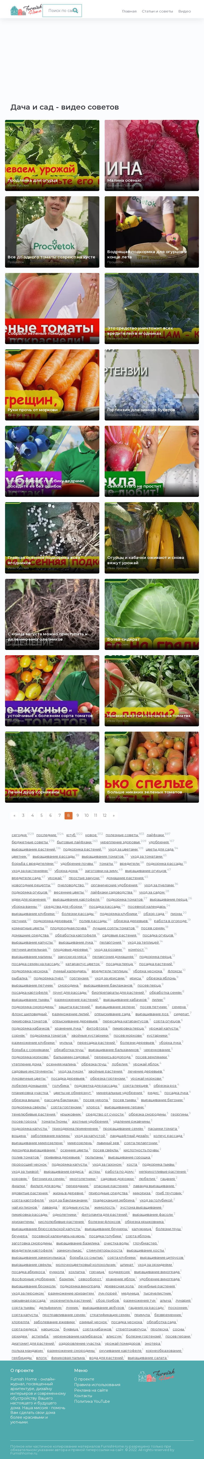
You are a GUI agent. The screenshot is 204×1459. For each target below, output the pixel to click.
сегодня (23, 834)
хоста (133, 1164)
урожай (57, 877)
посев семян (154, 928)
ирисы (137, 978)
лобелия (121, 1064)
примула (143, 1314)
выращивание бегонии (163, 1099)
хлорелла (21, 1321)
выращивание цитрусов (162, 1257)
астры (96, 1171)
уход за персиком (28, 1293)
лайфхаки (158, 834)
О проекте (84, 1379)
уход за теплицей (145, 942)
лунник (73, 1307)
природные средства (109, 1193)
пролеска (160, 1329)
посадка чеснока (127, 1321)
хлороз (94, 1107)
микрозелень (80, 1142)
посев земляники (152, 1056)
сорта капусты (26, 1314)
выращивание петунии (33, 985)
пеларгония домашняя (114, 956)
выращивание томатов (105, 856)
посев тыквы (125, 1099)
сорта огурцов (168, 1021)
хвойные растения (106, 1071)
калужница (142, 1228)
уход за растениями (32, 870)
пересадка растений (97, 1042)
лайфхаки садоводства (114, 892)
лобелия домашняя (31, 1085)
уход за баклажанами (69, 1200)
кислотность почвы (142, 1150)
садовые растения (121, 935)
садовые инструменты (34, 1071)
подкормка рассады (166, 863)
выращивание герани (125, 1107)
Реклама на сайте (91, 1390)
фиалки (20, 1185)
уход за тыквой (26, 1171)
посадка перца (121, 963)
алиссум (114, 1336)
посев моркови (129, 1035)
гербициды (22, 1357)
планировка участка (31, 1092)
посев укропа (96, 1099)
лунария (184, 1300)
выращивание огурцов (148, 870)
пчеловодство (73, 885)
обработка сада (162, 1321)
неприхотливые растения (163, 1171)
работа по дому (120, 1171)
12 (105, 815)
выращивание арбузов (104, 1307)
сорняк (19, 1035)
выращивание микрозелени (38, 1142)
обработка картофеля (77, 935)
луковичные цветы (30, 1078)
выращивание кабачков (126, 999)
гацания (168, 1178)
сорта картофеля (29, 1200)
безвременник (168, 1314)
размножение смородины (71, 1350)
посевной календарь (149, 906)
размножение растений (77, 999)
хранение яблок (121, 1278)
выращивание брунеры (107, 1228)
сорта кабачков (98, 1329)
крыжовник (71, 1114)
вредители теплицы (111, 971)
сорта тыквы (24, 1307)
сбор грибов (108, 1300)
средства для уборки (65, 906)
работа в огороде (172, 920)
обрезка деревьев (132, 920)
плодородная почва (70, 928)
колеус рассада (169, 1135)
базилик (67, 1278)
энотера (153, 1343)
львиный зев (109, 1142)
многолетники (84, 1178)
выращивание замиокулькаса (39, 1257)
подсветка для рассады (97, 1085)
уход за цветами (125, 849)
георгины (180, 1114)
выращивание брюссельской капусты (47, 1228)
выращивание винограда (157, 1271)
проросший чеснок (30, 1164)
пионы (178, 913)
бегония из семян (49, 1178)
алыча (166, 1300)
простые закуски (86, 877)
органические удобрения (116, 885)
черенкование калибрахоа (78, 1336)
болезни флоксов (105, 1221)
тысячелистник (158, 1293)
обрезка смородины (148, 1114)
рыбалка (21, 978)
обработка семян (166, 992)
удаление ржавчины (132, 1121)
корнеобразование (164, 1350)
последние (50, 834)
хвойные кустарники (91, 1035)
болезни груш (169, 1228)
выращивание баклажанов (109, 985)
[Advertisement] (102, 58)
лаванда (51, 1207)
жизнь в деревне (69, 1193)
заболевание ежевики (55, 1321)
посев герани (178, 1336)
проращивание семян (124, 1128)
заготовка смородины (33, 1243)
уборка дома (68, 870)
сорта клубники (122, 1257)
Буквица (71, 1329)
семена (180, 1006)
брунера (20, 1236)
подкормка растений (84, 849)
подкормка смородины (34, 1006)
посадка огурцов (160, 935)
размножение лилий (72, 1013)
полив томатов (26, 1157)
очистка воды (117, 1243)
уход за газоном (108, 1164)
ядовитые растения (31, 1193)
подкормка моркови (31, 1056)
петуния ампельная (31, 949)
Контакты (83, 1395)
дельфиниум (51, 1307)
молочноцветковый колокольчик (86, 1264)
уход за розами (110, 949)
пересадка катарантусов (127, 1021)
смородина (69, 985)
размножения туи (140, 1300)
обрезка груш (95, 1064)
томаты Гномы (55, 1121)
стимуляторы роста (105, 1250)
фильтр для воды (46, 1185)
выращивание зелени (116, 1006)
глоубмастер (146, 1243)
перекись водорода (113, 1056)
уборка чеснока (149, 971)
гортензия (81, 978)
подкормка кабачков (32, 1028)
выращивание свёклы (32, 1264)
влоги (42, 1357)
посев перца (150, 985)
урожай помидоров (123, 1343)
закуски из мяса (74, 956)
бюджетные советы (33, 842)
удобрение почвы (79, 863)
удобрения (161, 842)
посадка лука (177, 1092)
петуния (21, 920)
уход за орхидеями (156, 1264)
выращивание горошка (130, 1157)
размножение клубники (34, 1042)
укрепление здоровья (123, 842)
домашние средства (32, 935)
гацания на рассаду (147, 1307)
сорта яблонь (139, 1236)
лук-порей (108, 1293)
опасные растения (112, 1185)
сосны (179, 1329)
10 (86, 815)
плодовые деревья (72, 949)
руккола (57, 1271)
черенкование (158, 1049)
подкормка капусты (30, 1128)
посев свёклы (107, 1150)
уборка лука (171, 1042)
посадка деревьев (69, 1078)
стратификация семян (111, 1314)
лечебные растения (157, 1286)
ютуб (74, 834)
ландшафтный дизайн (130, 1135)
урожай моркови (147, 1078)
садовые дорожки (118, 1178)
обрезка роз (166, 1085)
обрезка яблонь (162, 978)
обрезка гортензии (109, 1078)
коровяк (20, 1178)
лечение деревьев (146, 1071)
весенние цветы (71, 892)
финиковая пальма (69, 1357)
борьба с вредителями (35, 863)
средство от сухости (106, 1114)
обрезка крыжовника (145, 1221)
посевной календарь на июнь (59, 1236)
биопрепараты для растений (119, 992)
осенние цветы (75, 1150)
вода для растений (107, 1357)
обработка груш (70, 1049)
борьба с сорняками (31, 1049)
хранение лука (69, 1028)
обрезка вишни (27, 1099)
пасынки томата (163, 1128)
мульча (67, 1042)
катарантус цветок (84, 963)
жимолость (105, 1207)
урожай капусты (165, 1028)
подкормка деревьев (54, 920)
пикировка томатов (31, 1021)
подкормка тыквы (159, 1164)
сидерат (183, 1013)
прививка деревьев (63, 1157)
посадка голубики (106, 1236)
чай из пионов (26, 1207)
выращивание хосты (146, 1250)
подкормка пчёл (50, 978)
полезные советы (125, 834)
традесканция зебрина (115, 1200)
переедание (78, 1185)
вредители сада (28, 877)
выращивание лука (78, 942)
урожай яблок (147, 1064)
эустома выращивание (142, 1207)
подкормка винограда (81, 1286)
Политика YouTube (92, 1401)
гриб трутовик (170, 1193)
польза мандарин (28, 1350)
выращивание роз (153, 1013)
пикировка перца (129, 1028)
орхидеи (20, 1336)
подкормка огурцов (31, 892)
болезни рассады (79, 913)
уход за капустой (91, 1135)
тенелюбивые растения (35, 1114)
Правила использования (97, 1384)
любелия (148, 1178)
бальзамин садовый (72, 1056)
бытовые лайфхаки (77, 842)
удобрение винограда (160, 1278)
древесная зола (119, 1286)
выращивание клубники (35, 913)
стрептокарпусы (132, 1329)
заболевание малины (51, 1135)
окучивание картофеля (121, 1350)
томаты (108, 863)
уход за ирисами (111, 978)
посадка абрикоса (29, 1271)
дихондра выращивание (35, 1150)
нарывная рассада (29, 1300)
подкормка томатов (127, 899)
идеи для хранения (31, 899)
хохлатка (78, 1271)
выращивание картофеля (78, 899)
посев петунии (154, 1006)
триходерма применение (76, 1128)
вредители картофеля (33, 1250)
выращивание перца (171, 899)
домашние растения (127, 877)
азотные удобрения (91, 1121)
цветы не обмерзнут (74, 1092)
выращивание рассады (56, 856)
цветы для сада (162, 849)
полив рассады (95, 920)
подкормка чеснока (31, 971)
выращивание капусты (34, 942)
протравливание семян (64, 1314)
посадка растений (157, 963)
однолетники (66, 1214)
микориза (143, 1193)
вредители (132, 863)
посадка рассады (107, 906)
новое (94, 834)
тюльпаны (95, 1157)
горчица (97, 1271)
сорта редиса (25, 1329)
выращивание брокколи (34, 1286)
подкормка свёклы (30, 1107)
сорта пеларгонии (142, 1142)
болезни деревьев (138, 1042)
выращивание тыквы (32, 999)
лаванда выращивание (155, 1185)
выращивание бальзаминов (114, 1049)
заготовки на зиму (103, 870)
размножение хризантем (72, 1293)
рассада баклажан (62, 1099)
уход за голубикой (157, 1200)
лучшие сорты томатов (115, 928)
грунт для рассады (71, 992)
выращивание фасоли (154, 1214)
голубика (62, 1085)
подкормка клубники (120, 913)
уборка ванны (26, 906)
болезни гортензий (144, 1336)
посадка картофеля (31, 992)
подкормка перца (157, 956)
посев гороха (25, 1121)
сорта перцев (137, 1085)
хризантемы (24, 1221)
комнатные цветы (30, 928)
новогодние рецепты (33, 885)
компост (138, 949)
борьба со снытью (87, 1257)
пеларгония (112, 942)
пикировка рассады (31, 1214)
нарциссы (51, 1329)
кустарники (158, 1035)
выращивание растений (36, 849)
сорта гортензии (67, 1107)
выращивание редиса (65, 1171)
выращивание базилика (78, 1243)
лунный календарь (71, 971)
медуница (131, 1293)
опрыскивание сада (113, 1013)
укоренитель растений (71, 1300)
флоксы (176, 971)
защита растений (76, 1006)
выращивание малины (33, 956)
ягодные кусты (77, 1207)
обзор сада (155, 913)
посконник (178, 1307)
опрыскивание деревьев (76, 1021)
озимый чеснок (94, 1321)
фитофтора (98, 1028)
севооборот (90, 1278)
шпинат (127, 1264)
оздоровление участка (80, 1343)
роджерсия (120, 1271)
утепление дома (28, 1064)
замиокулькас (70, 1250)
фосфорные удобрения (34, 1278)
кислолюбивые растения (62, 1221)
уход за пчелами (161, 885)
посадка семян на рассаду (37, 963)
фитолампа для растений (106, 1214)
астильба (41, 1336)
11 (95, 815)
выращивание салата (148, 1357)
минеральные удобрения (120, 1092)
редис (155, 1092)
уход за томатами (149, 856)
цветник (21, 856)
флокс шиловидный (30, 1013)
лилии (158, 999)
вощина (20, 1135)
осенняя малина (62, 1064)
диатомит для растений (34, 1343)
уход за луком (72, 1071)
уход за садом (154, 892)
